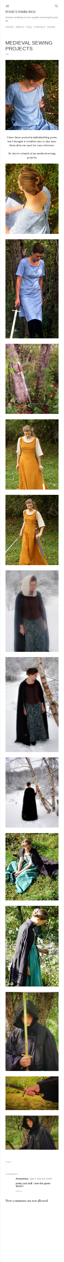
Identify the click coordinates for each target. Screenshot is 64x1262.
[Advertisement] (32, 1232)
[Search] (56, 5)
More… (52, 27)
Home (9, 27)
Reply (19, 1191)
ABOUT (20, 27)
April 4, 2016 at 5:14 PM (41, 1179)
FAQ (29, 27)
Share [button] (8, 1162)
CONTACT (39, 27)
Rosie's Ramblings (20, 12)
